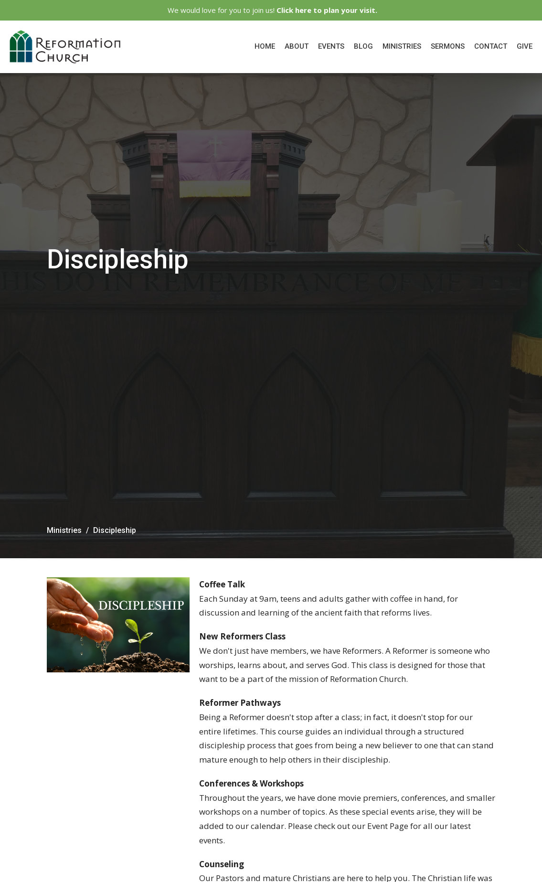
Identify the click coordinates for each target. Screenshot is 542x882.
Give (524, 46)
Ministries (402, 46)
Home (265, 46)
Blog (363, 46)
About (296, 46)
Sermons (448, 46)
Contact (490, 46)
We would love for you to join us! (272, 10)
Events (331, 46)
